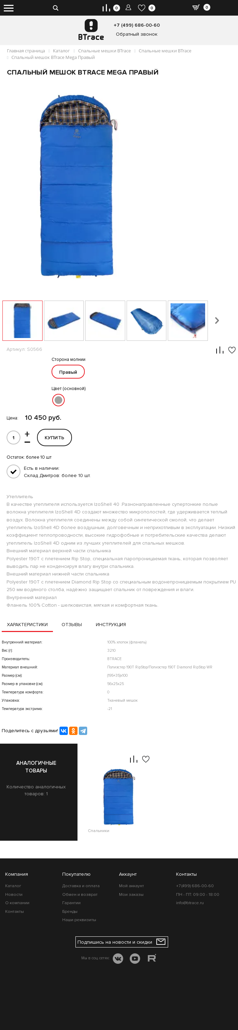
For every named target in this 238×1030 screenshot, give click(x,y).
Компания (16, 874)
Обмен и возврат (80, 894)
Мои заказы (131, 894)
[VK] (118, 960)
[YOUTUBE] (135, 960)
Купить (55, 438)
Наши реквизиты (79, 920)
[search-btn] (55, 5)
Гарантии (71, 903)
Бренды (69, 911)
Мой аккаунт (131, 886)
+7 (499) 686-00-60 (137, 25)
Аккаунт (128, 874)
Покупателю (76, 874)
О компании (17, 903)
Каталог (13, 886)
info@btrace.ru (190, 903)
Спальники (98, 834)
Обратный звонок (136, 34)
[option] (119, 792)
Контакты (14, 911)
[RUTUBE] (152, 959)
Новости (13, 894)
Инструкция (114, 625)
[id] (13, 437)
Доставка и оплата (81, 886)
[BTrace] (91, 29)
